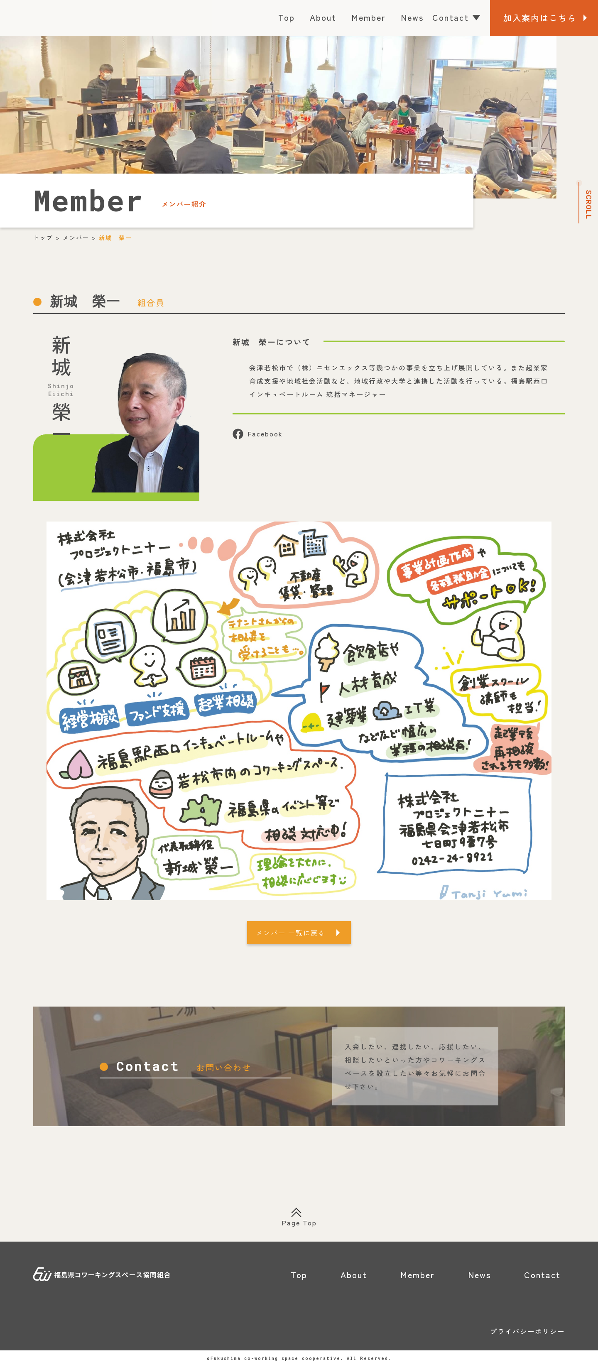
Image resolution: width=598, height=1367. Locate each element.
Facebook (258, 434)
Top (286, 17)
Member (368, 17)
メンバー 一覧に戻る (291, 933)
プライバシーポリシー (527, 1331)
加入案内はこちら (539, 18)
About (323, 17)
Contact (456, 17)
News (412, 17)
